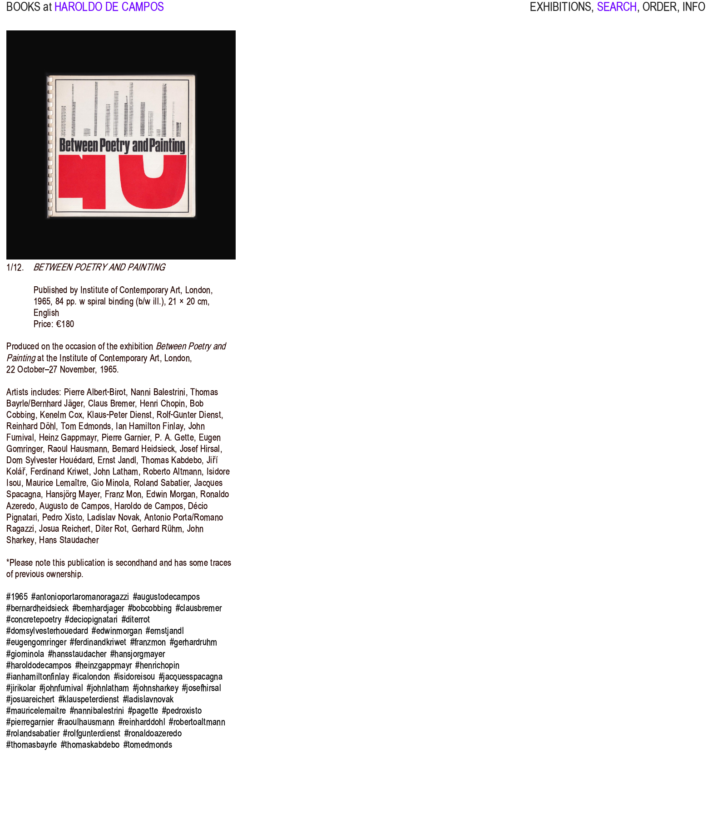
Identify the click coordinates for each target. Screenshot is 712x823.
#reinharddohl (142, 721)
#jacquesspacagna (190, 676)
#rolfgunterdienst (91, 733)
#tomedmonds (148, 744)
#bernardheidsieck (37, 608)
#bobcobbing (150, 608)
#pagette (143, 710)
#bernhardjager (98, 608)
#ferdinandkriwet (98, 642)
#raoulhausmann (86, 721)
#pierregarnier (30, 721)
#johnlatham (108, 687)
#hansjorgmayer (137, 653)
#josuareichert (30, 699)
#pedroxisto (182, 710)
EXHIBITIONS (560, 14)
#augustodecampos (166, 596)
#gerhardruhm (194, 642)
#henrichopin (157, 665)
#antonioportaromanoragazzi (80, 596)
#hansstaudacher (77, 653)
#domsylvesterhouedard (47, 630)
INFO (694, 14)
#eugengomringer (36, 642)
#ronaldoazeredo (153, 733)
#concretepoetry (33, 619)
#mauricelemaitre (36, 710)
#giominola (25, 653)
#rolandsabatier (32, 733)
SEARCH (617, 14)
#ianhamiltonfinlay (37, 676)
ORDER (660, 14)
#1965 (17, 596)
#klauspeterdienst (89, 699)
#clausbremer (199, 608)
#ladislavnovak (148, 699)
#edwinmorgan (117, 630)
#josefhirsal (201, 687)
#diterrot (136, 619)
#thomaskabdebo (90, 744)
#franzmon (148, 642)
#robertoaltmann (197, 721)
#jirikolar (20, 687)
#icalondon (91, 676)
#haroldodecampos (38, 665)
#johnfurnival (61, 687)
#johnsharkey (155, 687)
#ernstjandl (164, 630)
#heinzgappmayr (103, 665)
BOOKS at (28, 14)
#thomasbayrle (31, 744)
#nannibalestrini (97, 710)
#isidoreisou (134, 676)
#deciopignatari (91, 619)
